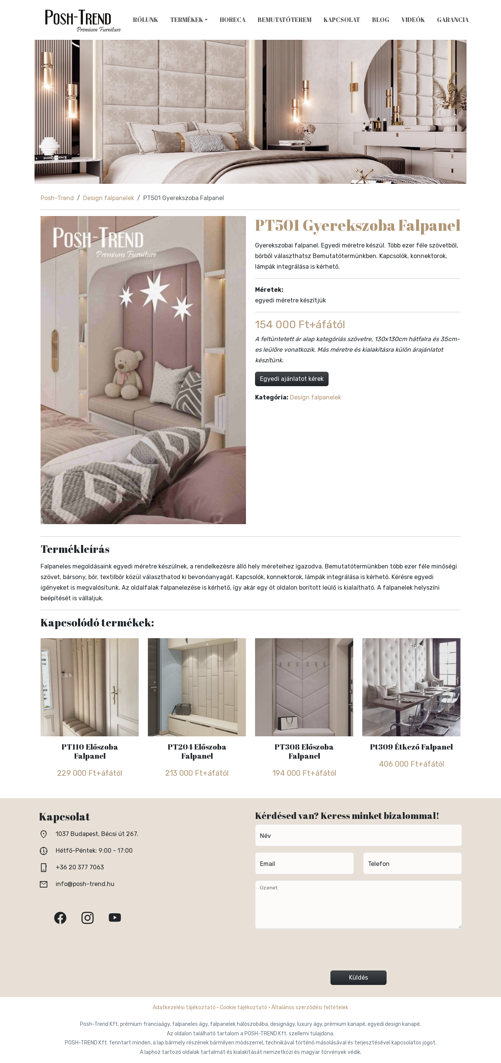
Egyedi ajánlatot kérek (292, 378)
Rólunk (145, 20)
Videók (413, 20)
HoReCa (233, 20)
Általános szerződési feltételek (309, 1007)
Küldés (358, 977)
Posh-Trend (57, 198)
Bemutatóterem (285, 20)
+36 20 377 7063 (80, 867)
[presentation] (358, 953)
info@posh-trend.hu (85, 884)
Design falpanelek (108, 198)
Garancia (453, 20)
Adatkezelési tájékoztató (184, 1007)
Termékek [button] (186, 20)
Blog (380, 20)
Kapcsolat (342, 20)
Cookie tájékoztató (243, 1007)
